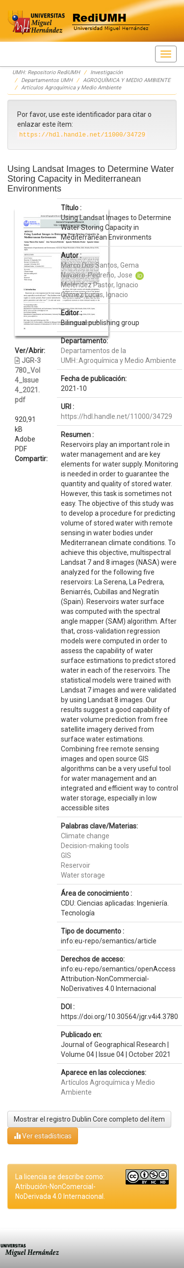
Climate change (85, 836)
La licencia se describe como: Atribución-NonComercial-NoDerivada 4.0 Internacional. (60, 1186)
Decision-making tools (95, 846)
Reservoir (75, 865)
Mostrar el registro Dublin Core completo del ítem (89, 1119)
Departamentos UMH (47, 80)
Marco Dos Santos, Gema (100, 265)
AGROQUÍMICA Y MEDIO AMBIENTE (126, 80)
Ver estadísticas (43, 1135)
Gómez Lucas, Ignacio (94, 295)
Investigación (106, 72)
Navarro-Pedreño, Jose (96, 275)
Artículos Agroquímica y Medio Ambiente (71, 87)
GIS (66, 855)
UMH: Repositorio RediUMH (46, 72)
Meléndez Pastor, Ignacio (99, 285)
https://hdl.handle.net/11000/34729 (116, 416)
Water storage (83, 875)
